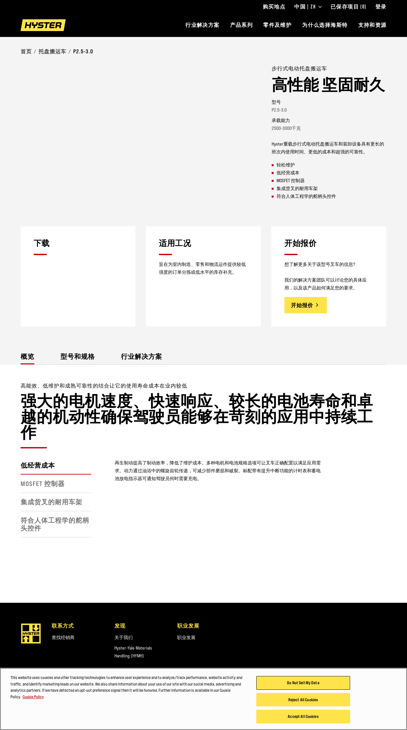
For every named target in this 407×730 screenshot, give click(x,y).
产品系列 (241, 25)
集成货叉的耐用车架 (51, 502)
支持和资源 (372, 25)
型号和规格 (77, 356)
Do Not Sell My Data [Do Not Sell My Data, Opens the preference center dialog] (303, 691)
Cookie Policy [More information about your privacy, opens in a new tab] (33, 705)
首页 (26, 51)
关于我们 (123, 637)
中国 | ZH (308, 6)
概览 (27, 356)
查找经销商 (63, 637)
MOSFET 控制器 (43, 484)
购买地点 (274, 6)
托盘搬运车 (52, 51)
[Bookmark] (382, 68)
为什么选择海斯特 (325, 25)
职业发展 (186, 637)
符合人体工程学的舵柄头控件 (55, 524)
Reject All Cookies (303, 708)
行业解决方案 (202, 25)
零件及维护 (277, 25)
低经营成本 (38, 465)
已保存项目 (348, 6)
